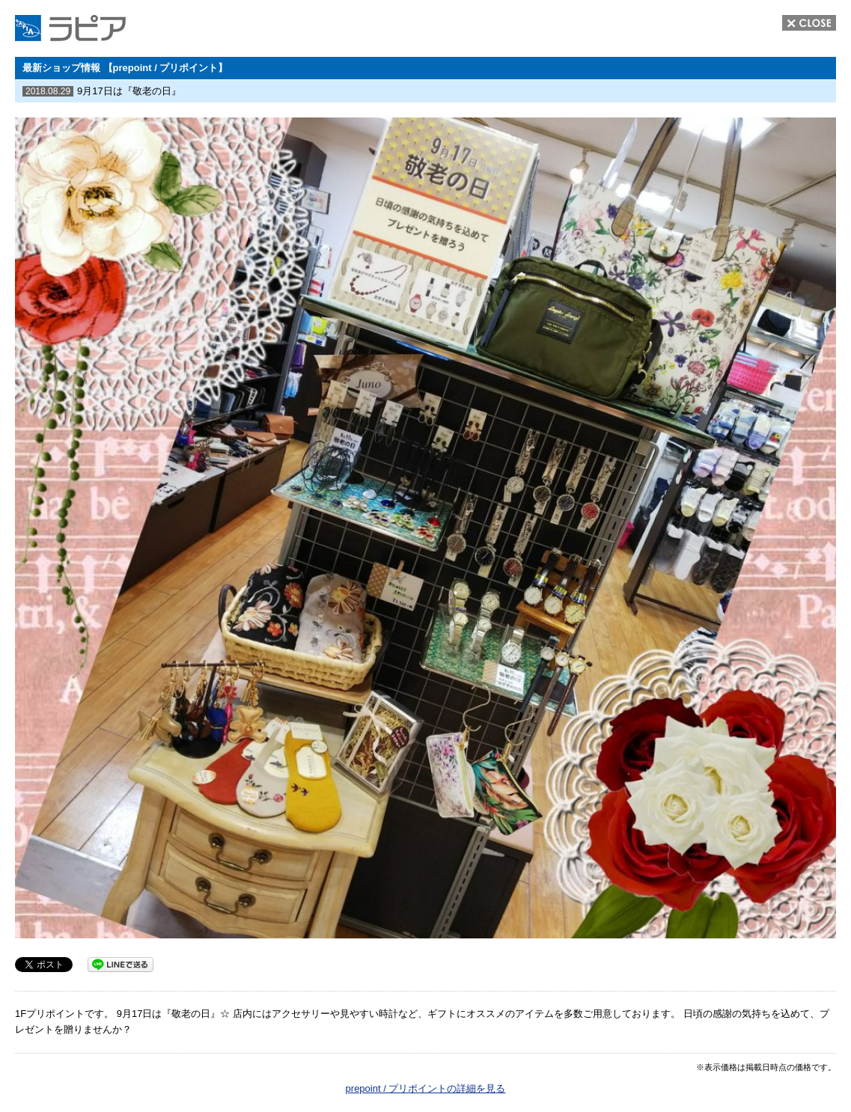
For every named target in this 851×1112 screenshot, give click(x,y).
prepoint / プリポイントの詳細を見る (426, 1088)
